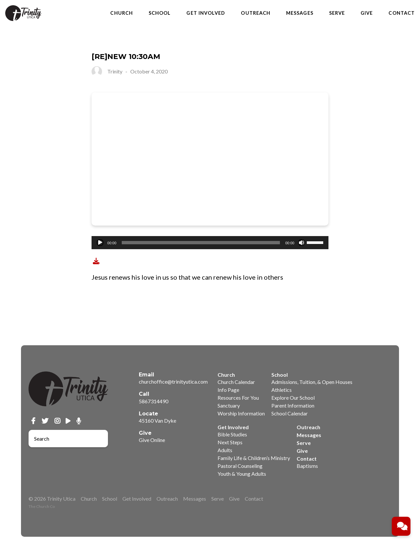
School (160, 13)
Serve (337, 13)
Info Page (228, 390)
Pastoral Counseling (240, 466)
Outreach (255, 13)
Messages (299, 13)
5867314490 (153, 401)
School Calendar (289, 413)
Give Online (152, 440)
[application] (210, 242)
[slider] (201, 242)
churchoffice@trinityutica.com (173, 381)
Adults (225, 450)
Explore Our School (293, 397)
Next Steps (230, 442)
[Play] (100, 242)
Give (367, 13)
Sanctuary (229, 405)
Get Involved (205, 13)
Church (121, 13)
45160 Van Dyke (157, 420)
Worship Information (241, 413)
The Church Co (42, 506)
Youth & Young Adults (242, 474)
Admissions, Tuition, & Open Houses (311, 382)
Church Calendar (236, 382)
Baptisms (307, 466)
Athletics (281, 390)
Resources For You (238, 397)
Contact (401, 13)
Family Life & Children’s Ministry (254, 458)
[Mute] (301, 242)
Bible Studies (232, 434)
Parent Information (292, 405)
